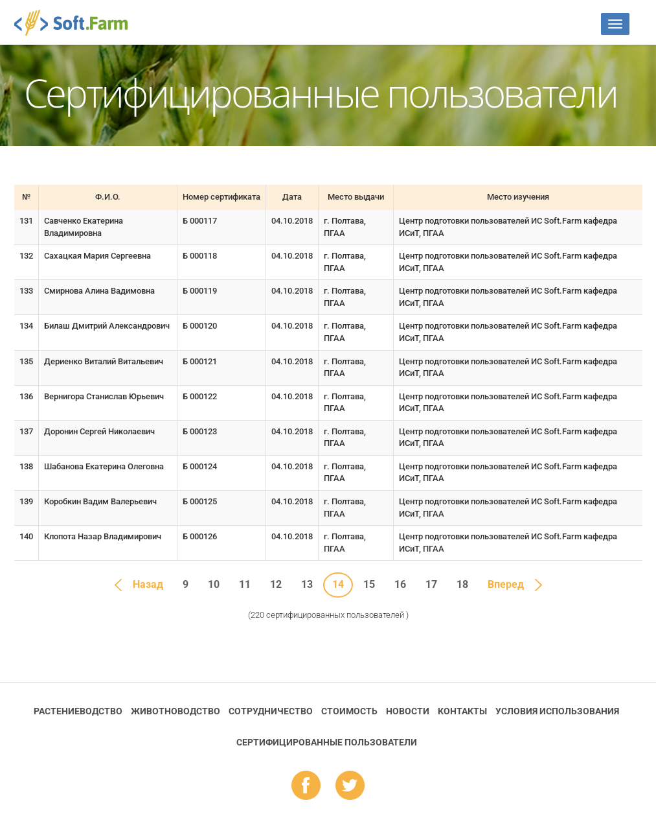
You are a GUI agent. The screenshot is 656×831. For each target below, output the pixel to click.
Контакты (462, 711)
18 (462, 584)
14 (338, 584)
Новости (407, 711)
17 (431, 584)
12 (276, 584)
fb (306, 786)
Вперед (506, 584)
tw (350, 786)
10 (214, 584)
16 (400, 584)
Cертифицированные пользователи (326, 742)
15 (369, 584)
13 (307, 584)
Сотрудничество (271, 711)
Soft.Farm (78, 23)
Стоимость (349, 711)
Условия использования (557, 711)
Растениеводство (78, 711)
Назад (148, 584)
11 (245, 584)
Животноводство (175, 711)
